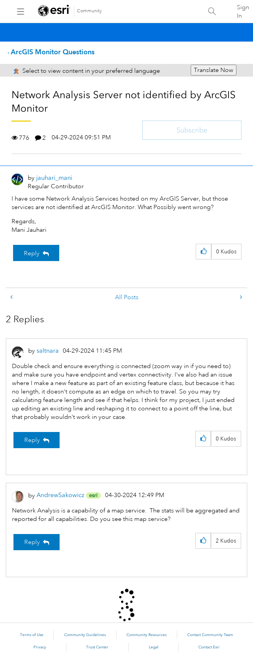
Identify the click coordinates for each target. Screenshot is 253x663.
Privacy (39, 647)
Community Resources (146, 635)
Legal (153, 647)
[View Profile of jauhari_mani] (54, 177)
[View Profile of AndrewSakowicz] (60, 495)
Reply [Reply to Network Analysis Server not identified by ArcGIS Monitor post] (32, 253)
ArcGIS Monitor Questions (53, 52)
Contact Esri (209, 647)
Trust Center (97, 647)
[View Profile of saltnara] (48, 350)
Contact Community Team (210, 635)
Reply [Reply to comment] (32, 440)
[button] (203, 251)
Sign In (243, 11)
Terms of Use (31, 635)
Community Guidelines (85, 635)
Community (89, 11)
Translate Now (213, 70)
